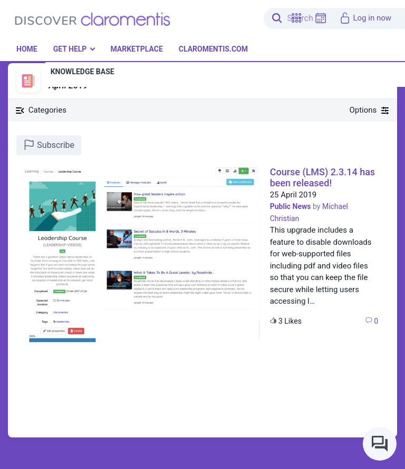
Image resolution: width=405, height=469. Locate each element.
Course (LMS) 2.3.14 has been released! (322, 177)
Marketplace (136, 49)
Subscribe (48, 145)
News (57, 74)
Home (26, 49)
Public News (290, 206)
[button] (296, 18)
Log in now (365, 18)
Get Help (70, 49)
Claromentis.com (213, 49)
